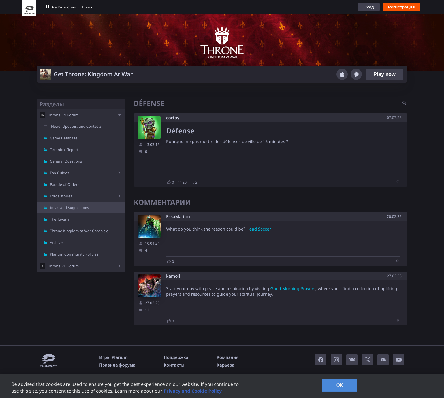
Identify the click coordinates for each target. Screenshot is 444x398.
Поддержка (176, 357)
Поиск (87, 7)
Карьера (225, 365)
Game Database (63, 138)
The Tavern (59, 219)
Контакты (174, 365)
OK (339, 385)
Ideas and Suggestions (69, 207)
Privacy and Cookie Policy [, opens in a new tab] (193, 391)
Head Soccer (258, 229)
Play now (384, 74)
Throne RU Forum (63, 266)
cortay (172, 118)
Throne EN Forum (63, 115)
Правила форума (117, 365)
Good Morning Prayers (292, 288)
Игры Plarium (113, 357)
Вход (369, 7)
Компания (228, 357)
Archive (56, 242)
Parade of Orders (64, 184)
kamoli (173, 276)
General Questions (66, 161)
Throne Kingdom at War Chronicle (79, 230)
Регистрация (401, 7)
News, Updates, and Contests (76, 126)
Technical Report (64, 149)
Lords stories (61, 196)
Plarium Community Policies (74, 254)
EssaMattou (178, 217)
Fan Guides (59, 172)
